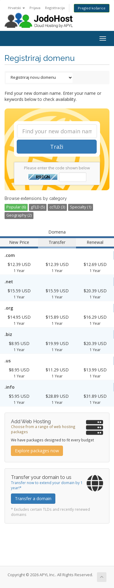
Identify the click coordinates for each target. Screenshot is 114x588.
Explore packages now (37, 450)
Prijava (34, 7)
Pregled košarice (91, 8)
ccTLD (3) (57, 207)
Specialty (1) (80, 207)
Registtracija (55, 7)
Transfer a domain (33, 498)
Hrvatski (16, 7)
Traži (56, 146)
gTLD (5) (38, 207)
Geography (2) (19, 215)
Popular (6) (16, 207)
